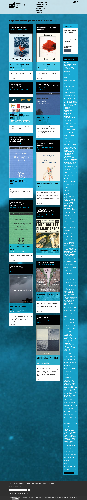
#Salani (74, 378)
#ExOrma (70, 175)
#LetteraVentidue (69, 273)
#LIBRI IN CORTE (71, 284)
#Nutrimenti (67, 331)
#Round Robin (67, 378)
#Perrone (66, 347)
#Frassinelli (67, 194)
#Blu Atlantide (68, 102)
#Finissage (67, 186)
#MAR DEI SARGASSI (68, 296)
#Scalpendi (67, 383)
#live (69, 288)
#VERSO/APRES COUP (69, 451)
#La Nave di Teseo (69, 260)
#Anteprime (67, 79)
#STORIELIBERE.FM (68, 404)
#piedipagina (67, 352)
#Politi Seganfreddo (70, 362)
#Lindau (66, 286)
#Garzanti (66, 199)
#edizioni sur (67, 166)
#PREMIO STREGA (68, 365)
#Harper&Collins (68, 215)
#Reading (71, 374)
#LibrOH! (73, 285)
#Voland (72, 468)
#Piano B (72, 347)
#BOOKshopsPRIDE (69, 114)
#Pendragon (67, 344)
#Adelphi (71, 68)
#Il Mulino (72, 223)
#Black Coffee (68, 99)
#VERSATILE (67, 430)
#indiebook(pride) (68, 230)
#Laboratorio (67, 266)
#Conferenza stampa (69, 129)
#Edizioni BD (71, 151)
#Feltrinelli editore (70, 181)
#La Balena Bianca (70, 251)
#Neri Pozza (67, 325)
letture (45, 299)
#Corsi (72, 131)
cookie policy (12, 486)
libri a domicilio (41, 2)
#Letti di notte (68, 275)
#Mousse (66, 322)
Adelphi (13, 69)
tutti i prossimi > (68, 473)
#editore (72, 147)
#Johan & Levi (67, 246)
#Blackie (66, 101)
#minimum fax (73, 315)
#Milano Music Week (69, 311)
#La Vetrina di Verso (68, 263)
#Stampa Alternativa (70, 402)
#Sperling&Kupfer (69, 401)
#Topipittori (72, 417)
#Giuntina (71, 206)
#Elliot (73, 171)
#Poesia (66, 358)
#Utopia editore (68, 426)
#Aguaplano (67, 73)
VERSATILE (46, 69)
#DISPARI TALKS (68, 143)
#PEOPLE (73, 344)
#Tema (75, 411)
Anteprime (46, 189)
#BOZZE (66, 116)
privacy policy (18, 486)
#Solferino (71, 396)
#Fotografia (67, 190)
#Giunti (66, 206)
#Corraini (66, 131)
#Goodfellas (67, 209)
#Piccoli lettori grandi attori (68, 349)
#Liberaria (67, 281)
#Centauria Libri (68, 122)
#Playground (67, 353)
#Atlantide (67, 91)
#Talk (65, 410)
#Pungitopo (72, 370)
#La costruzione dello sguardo (69, 254)
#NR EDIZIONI (67, 330)
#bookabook (67, 108)
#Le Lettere (68, 271)
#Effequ (73, 168)
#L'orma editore (68, 251)
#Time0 (71, 414)
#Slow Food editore (70, 394)
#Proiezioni (67, 368)
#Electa (71, 169)
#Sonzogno (72, 398)
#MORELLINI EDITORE (69, 319)
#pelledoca (67, 343)
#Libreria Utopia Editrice (70, 281)
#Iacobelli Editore (69, 220)
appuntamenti (41, 6)
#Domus (70, 144)
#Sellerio (72, 384)
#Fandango (67, 177)
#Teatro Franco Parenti (70, 410)
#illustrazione (70, 227)
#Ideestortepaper (69, 221)
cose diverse (40, 8)
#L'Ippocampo (72, 249)
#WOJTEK (73, 469)
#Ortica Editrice (68, 336)
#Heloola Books (68, 217)
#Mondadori (67, 316)
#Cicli (75, 123)
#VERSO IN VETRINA (69, 441)
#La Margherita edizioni (69, 257)
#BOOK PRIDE (67, 107)
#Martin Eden (67, 304)
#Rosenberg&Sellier (69, 377)
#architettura (68, 85)
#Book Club (73, 105)
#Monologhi (67, 318)
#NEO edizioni (73, 324)
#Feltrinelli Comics (69, 180)
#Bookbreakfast (68, 110)
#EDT (68, 168)
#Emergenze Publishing (70, 172)
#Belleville (67, 98)
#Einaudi (66, 169)
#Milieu (69, 313)
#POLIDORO (70, 361)
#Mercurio (73, 307)
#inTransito (67, 237)
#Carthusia (71, 117)
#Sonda (66, 398)
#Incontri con (68, 229)
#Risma (65, 376)
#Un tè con (70, 423)
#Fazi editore (67, 178)
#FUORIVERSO (67, 196)
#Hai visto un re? (70, 213)
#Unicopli (72, 424)
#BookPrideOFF (68, 113)
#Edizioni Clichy (68, 153)
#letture (66, 276)
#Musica (66, 324)
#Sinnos (69, 393)
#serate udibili (71, 389)
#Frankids (66, 193)
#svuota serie (68, 407)
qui (55, 497)
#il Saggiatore (67, 225)
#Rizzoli (70, 376)
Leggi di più (12, 78)
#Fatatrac (73, 177)
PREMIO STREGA (28, 121)
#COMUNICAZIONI (68, 128)
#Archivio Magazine (69, 86)
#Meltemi (66, 307)
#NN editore (67, 327)
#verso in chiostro (69, 439)
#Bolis (75, 102)
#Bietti (74, 98)
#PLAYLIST (66, 356)
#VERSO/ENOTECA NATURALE (68, 459)
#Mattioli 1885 (68, 306)
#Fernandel (67, 184)
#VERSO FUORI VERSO (69, 438)
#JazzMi (69, 243)
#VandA (71, 429)
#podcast (73, 356)
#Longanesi (67, 289)
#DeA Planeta (67, 137)
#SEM (65, 386)
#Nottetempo (71, 328)
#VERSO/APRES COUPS (69, 453)
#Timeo (66, 416)
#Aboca (74, 64)
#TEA (69, 410)
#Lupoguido (71, 294)
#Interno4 (72, 235)
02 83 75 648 (14, 485)
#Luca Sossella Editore (69, 290)
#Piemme (73, 352)
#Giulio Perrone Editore (68, 204)
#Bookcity (67, 111)
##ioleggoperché (69, 62)
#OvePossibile (72, 338)
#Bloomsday (72, 101)
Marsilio (25, 120)
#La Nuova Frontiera (70, 260)
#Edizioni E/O (73, 159)
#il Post (66, 224)
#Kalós (74, 246)
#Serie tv (66, 390)
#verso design (72, 436)
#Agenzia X (67, 71)
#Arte (70, 89)
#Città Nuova (73, 125)
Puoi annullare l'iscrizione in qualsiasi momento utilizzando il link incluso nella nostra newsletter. (70, 45)
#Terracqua (67, 413)
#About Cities (68, 65)
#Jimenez (72, 245)
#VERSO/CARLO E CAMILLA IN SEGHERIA (70, 456)
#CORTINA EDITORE (69, 132)
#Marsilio (70, 303)
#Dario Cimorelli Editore (69, 134)
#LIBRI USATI (67, 285)
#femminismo (67, 183)
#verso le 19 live (68, 448)
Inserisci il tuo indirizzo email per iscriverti (70, 31)
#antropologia (68, 80)
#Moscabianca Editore (70, 321)
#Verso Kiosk (67, 442)
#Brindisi (70, 116)
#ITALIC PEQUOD (68, 240)
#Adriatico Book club (70, 70)
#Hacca (71, 212)
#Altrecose (67, 76)
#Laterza (71, 269)
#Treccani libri (68, 419)
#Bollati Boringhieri (70, 104)
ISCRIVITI (67, 51)
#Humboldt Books (69, 218)
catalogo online (41, 4)
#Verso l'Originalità (68, 444)
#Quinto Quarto (68, 371)
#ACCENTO (66, 67)
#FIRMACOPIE (67, 189)
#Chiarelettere (68, 123)
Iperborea (19, 120)
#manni (66, 295)
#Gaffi (73, 196)
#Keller (66, 248)
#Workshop (67, 471)
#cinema (66, 125)
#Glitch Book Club (69, 208)
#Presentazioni (68, 367)
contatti (39, 12)
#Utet (65, 426)
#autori (73, 91)
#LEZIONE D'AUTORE (69, 279)
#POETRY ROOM (73, 358)
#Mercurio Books (68, 309)
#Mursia (71, 322)
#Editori (66, 148)
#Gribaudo (73, 211)
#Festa (73, 184)
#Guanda (66, 212)
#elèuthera (67, 171)
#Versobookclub (68, 465)
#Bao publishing (68, 94)
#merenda (66, 310)
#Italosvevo (67, 242)
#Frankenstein (68, 191)
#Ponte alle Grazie (69, 364)
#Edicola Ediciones (68, 146)
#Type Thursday (68, 421)
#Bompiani (66, 105)
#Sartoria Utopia (68, 380)
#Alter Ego (72, 74)
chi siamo (39, 10)
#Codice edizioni (68, 126)
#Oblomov (72, 332)
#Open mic (66, 334)
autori (18, 311)
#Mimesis (66, 315)
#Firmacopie (67, 187)
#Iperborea (71, 239)
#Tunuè (66, 420)
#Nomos (73, 327)
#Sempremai (70, 386)
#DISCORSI (70, 141)
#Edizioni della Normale (68, 156)
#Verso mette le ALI (69, 450)
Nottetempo (19, 121)
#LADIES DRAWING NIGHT (70, 266)
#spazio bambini (68, 399)
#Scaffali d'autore (69, 381)
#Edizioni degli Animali (70, 154)
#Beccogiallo (73, 97)
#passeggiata (67, 341)
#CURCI (65, 134)
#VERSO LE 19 (72, 447)
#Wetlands (67, 469)
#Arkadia (66, 88)
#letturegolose (68, 278)
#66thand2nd (67, 64)
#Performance (68, 346)
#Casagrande (67, 119)
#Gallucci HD (67, 197)
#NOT (65, 328)
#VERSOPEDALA (68, 466)
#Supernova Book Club (70, 405)
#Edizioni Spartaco (69, 165)
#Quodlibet (67, 373)
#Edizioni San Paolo (69, 163)
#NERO (73, 325)
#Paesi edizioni (68, 340)
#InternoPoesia (68, 236)
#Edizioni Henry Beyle (70, 162)
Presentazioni (20, 69)
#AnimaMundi (67, 77)
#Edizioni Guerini (69, 160)
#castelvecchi (68, 120)
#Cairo (65, 117)
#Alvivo (73, 76)
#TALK (72, 408)
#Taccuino (67, 408)
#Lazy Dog (66, 270)
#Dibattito (67, 138)
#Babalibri (67, 92)
